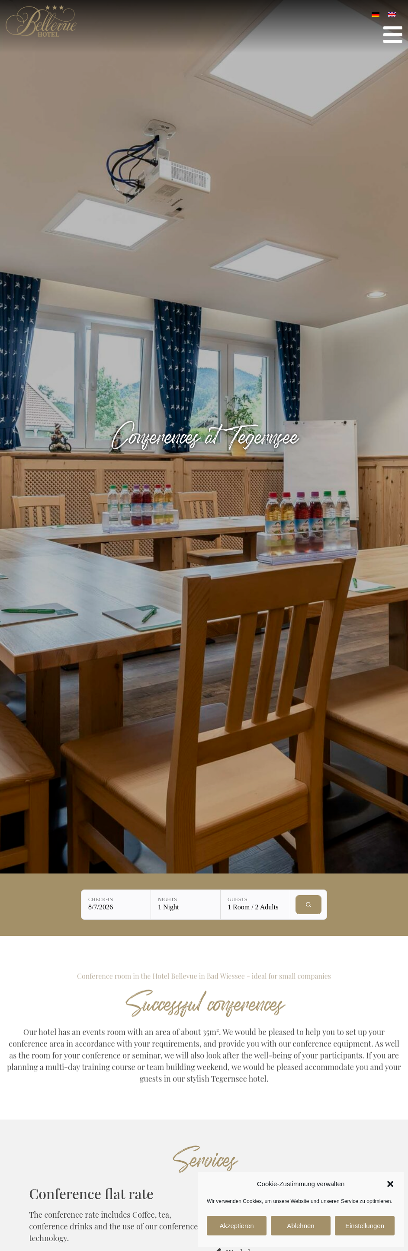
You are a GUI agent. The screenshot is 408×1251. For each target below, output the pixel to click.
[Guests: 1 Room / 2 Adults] (255, 904)
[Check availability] (308, 904)
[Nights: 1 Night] (185, 904)
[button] (390, 1184)
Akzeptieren (236, 1225)
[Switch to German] (375, 14)
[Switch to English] (392, 14)
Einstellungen (364, 1225)
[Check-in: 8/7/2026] (116, 904)
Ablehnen (300, 1225)
